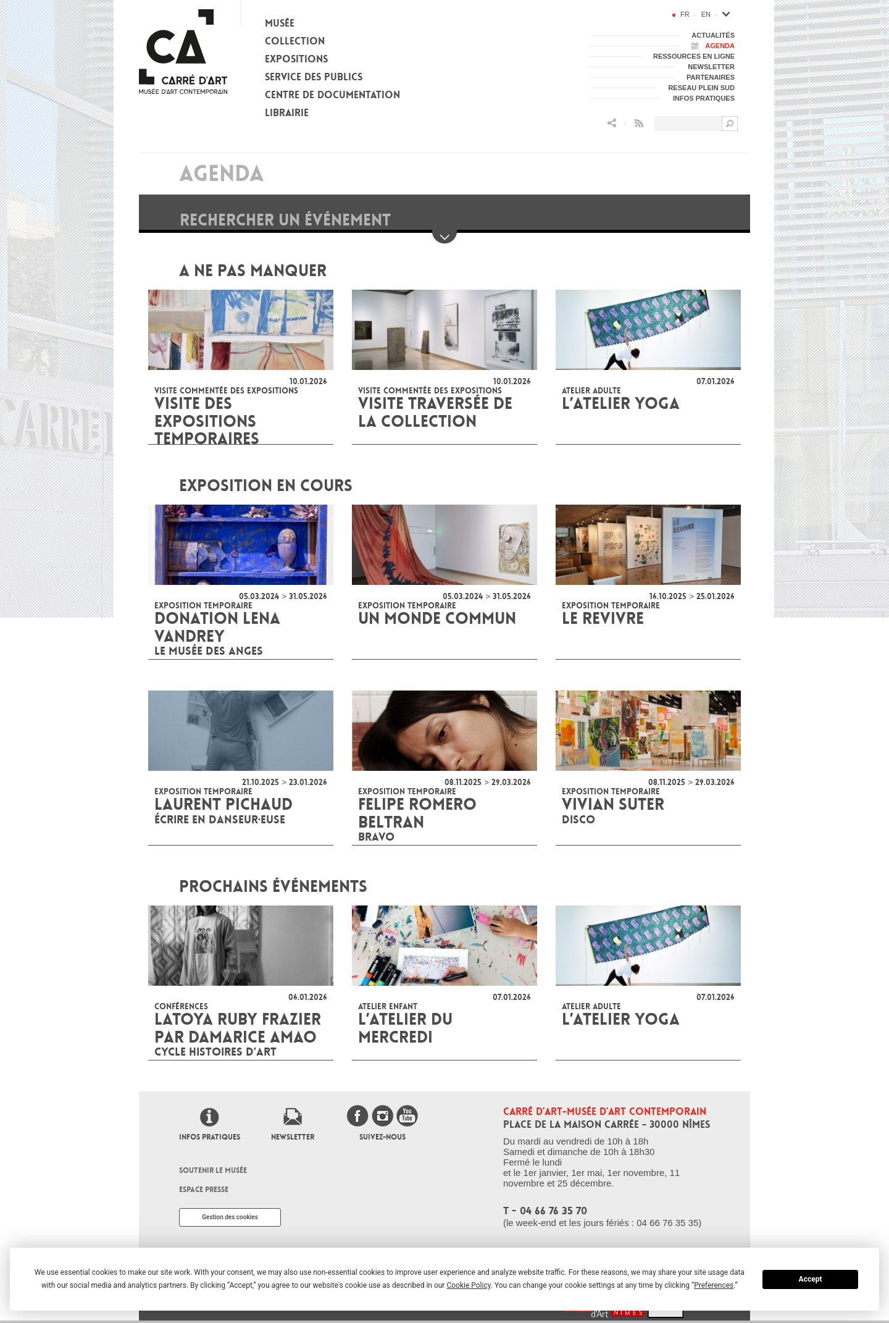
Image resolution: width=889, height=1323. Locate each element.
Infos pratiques (209, 1137)
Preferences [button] (713, 1285)
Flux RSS (639, 123)
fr (685, 14)
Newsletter (292, 1137)
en (706, 14)
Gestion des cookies (230, 1217)
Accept (810, 1279)
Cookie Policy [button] (468, 1285)
